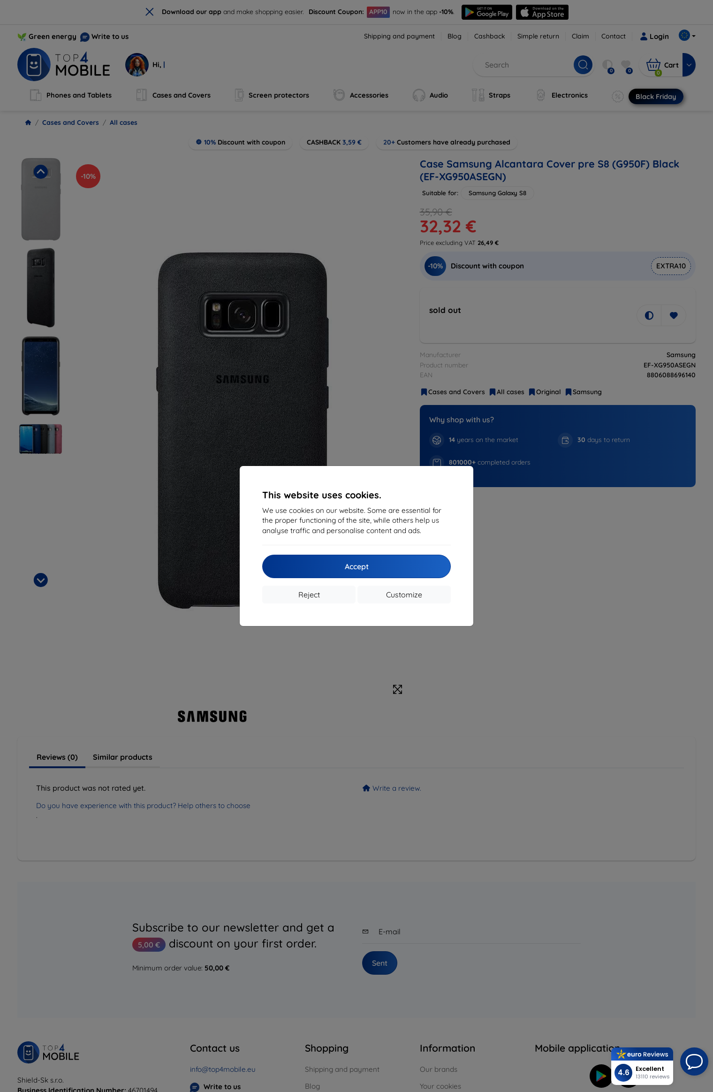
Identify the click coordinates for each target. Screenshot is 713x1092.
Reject (309, 594)
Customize (404, 594)
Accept (357, 566)
